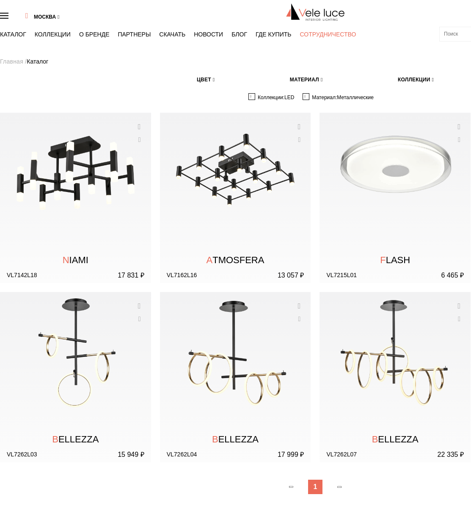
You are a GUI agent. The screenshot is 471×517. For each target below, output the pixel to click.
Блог (181, 24)
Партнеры (106, 24)
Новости (159, 24)
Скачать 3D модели (33, 466)
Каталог (21, 24)
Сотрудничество (244, 24)
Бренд (18, 415)
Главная (21, 43)
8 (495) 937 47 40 (388, 11)
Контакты (22, 441)
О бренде (78, 24)
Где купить (205, 24)
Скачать (133, 24)
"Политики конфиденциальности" (415, 478)
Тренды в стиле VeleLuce (39, 428)
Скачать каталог (29, 453)
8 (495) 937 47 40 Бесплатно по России (392, 403)
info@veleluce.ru (368, 415)
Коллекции (49, 24)
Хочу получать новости (429, 466)
